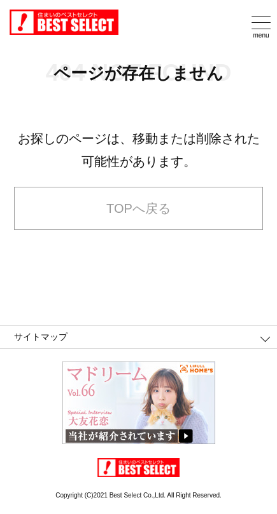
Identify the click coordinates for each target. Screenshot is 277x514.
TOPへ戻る (138, 208)
